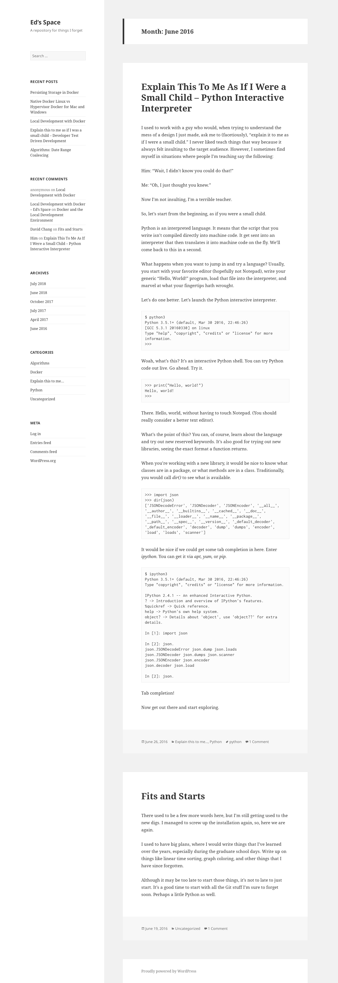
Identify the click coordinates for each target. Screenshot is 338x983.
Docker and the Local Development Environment (56, 215)
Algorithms (39, 363)
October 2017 (41, 301)
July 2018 (38, 283)
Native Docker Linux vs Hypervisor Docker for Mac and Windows (57, 107)
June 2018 (38, 292)
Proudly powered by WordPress (168, 971)
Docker (36, 372)
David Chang (41, 229)
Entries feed (40, 442)
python (235, 741)
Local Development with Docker (57, 121)
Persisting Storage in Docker (54, 92)
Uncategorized (42, 399)
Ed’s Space (45, 22)
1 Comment (259, 741)
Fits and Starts (70, 229)
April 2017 (39, 319)
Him (34, 238)
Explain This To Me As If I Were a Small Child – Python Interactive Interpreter (57, 243)
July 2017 (38, 310)
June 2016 (38, 328)
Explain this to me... (191, 741)
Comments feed (43, 451)
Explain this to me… (47, 381)
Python (36, 390)
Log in (35, 433)
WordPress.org (43, 460)
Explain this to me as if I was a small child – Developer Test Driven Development (56, 135)
